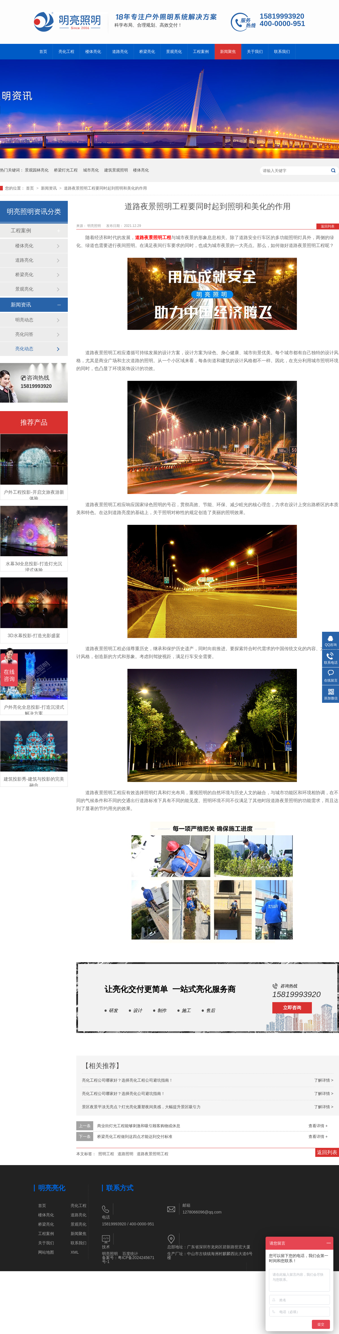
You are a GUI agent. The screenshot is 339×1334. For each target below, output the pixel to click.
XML (75, 1252)
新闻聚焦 (228, 52)
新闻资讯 (49, 188)
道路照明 (125, 1154)
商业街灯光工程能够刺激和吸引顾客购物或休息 (138, 1126)
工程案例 (201, 52)
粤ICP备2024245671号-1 (128, 1259)
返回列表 (327, 226)
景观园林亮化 (37, 170)
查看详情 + (318, 1126)
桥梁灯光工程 (66, 170)
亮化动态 (24, 348)
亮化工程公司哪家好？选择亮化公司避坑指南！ (123, 1093)
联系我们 (282, 52)
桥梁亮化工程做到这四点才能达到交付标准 (134, 1136)
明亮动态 (24, 319)
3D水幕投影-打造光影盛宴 (34, 635)
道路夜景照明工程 (153, 237)
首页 (43, 52)
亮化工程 (66, 52)
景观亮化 (174, 52)
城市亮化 (91, 170)
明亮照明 (110, 1253)
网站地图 (46, 1252)
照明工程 (106, 1154)
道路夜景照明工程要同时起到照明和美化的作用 (105, 188)
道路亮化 (120, 52)
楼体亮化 (93, 52)
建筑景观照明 (116, 170)
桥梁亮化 (147, 52)
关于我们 (255, 52)
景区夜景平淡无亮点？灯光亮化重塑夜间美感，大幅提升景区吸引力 (141, 1107)
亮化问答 (24, 334)
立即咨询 (292, 1007)
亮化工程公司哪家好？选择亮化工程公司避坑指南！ (127, 1080)
